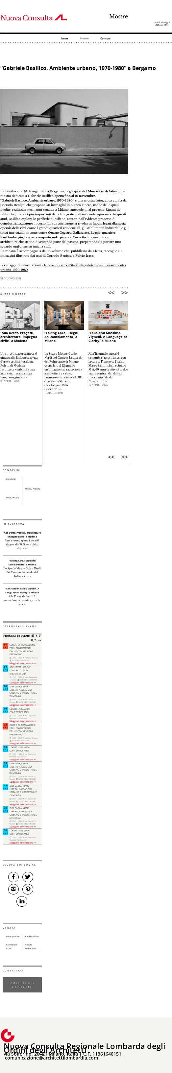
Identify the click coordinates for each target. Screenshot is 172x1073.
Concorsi (105, 38)
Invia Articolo (12, 497)
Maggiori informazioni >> (23, 663)
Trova (37, 640)
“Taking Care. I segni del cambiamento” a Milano (61, 336)
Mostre (118, 16)
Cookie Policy (31, 936)
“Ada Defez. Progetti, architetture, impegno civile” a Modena (18, 336)
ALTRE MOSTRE (13, 294)
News (64, 38)
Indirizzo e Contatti (22, 985)
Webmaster (30, 948)
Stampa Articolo (32, 489)
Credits (28, 944)
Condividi (11, 479)
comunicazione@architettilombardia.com (51, 1058)
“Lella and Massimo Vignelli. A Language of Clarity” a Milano (107, 336)
